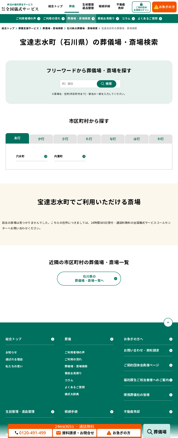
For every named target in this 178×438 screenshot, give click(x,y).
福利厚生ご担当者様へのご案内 (146, 380)
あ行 (17, 138)
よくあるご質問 (148, 18)
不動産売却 (120, 6)
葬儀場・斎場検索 (78, 18)
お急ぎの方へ (133, 339)
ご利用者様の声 (26, 18)
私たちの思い (14, 366)
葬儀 (72, 6)
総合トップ (55, 6)
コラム (126, 18)
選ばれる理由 (14, 359)
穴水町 (20, 156)
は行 (137, 139)
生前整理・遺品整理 (20, 412)
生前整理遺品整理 (88, 6)
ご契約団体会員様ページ (141, 365)
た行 (89, 139)
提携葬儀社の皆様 (136, 395)
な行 (113, 139)
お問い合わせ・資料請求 (141, 350)
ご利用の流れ (51, 18)
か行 (41, 139)
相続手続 (104, 6)
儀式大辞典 (72, 394)
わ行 (160, 139)
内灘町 (58, 156)
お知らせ (11, 352)
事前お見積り (106, 18)
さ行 (65, 139)
